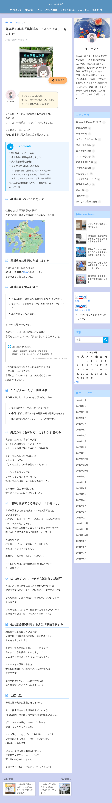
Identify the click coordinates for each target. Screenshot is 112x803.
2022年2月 (81, 513)
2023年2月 (81, 449)
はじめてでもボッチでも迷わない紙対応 (31, 179)
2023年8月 (81, 420)
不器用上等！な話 (87, 163)
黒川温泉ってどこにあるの (22, 153)
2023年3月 (81, 443)
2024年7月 (81, 402)
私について (97, 10)
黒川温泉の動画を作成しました (25, 157)
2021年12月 (82, 525)
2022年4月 (81, 502)
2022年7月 (81, 484)
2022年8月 (81, 478)
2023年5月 (81, 431)
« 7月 (76, 384)
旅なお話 (29, 10)
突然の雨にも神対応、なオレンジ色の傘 (31, 171)
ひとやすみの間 (86, 151)
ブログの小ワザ (86, 157)
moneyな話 (83, 10)
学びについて (15, 10)
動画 (25, 273)
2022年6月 (81, 490)
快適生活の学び (86, 185)
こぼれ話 (14, 188)
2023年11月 (82, 414)
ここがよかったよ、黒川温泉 (24, 166)
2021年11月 (82, 531)
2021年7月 (81, 554)
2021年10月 (82, 537)
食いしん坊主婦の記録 (89, 203)
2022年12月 (82, 461)
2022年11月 (82, 466)
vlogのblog (84, 134)
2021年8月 (81, 549)
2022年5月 (81, 496)
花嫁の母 (82, 197)
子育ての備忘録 (67, 10)
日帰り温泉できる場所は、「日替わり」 (31, 175)
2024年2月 (81, 408)
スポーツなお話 (86, 145)
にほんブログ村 (83, 302)
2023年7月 (81, 425)
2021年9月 (81, 543)
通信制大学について (89, 180)
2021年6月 (81, 560)
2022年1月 (81, 519)
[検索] (105, 341)
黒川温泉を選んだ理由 (20, 162)
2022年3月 (81, 508)
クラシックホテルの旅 (47, 10)
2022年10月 (82, 472)
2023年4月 (81, 437)
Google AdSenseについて (91, 122)
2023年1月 (81, 455)
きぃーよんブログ (56, 3)
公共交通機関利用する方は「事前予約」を (30, 184)
